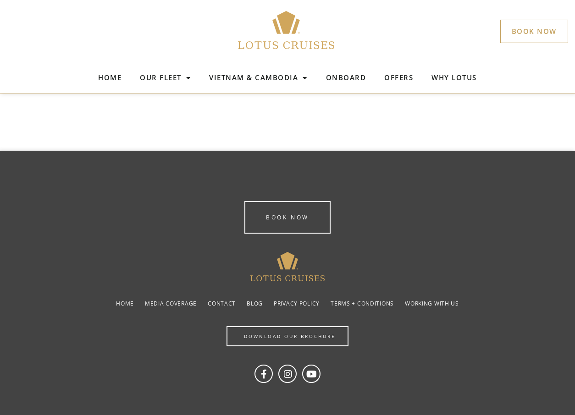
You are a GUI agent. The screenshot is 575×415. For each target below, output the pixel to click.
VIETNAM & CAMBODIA (258, 78)
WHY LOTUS (454, 77)
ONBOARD (346, 77)
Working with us (432, 303)
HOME (110, 77)
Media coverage (171, 303)
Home (125, 303)
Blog (255, 303)
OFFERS (398, 77)
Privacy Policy (297, 303)
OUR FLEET (165, 78)
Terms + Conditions (362, 303)
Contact (222, 303)
